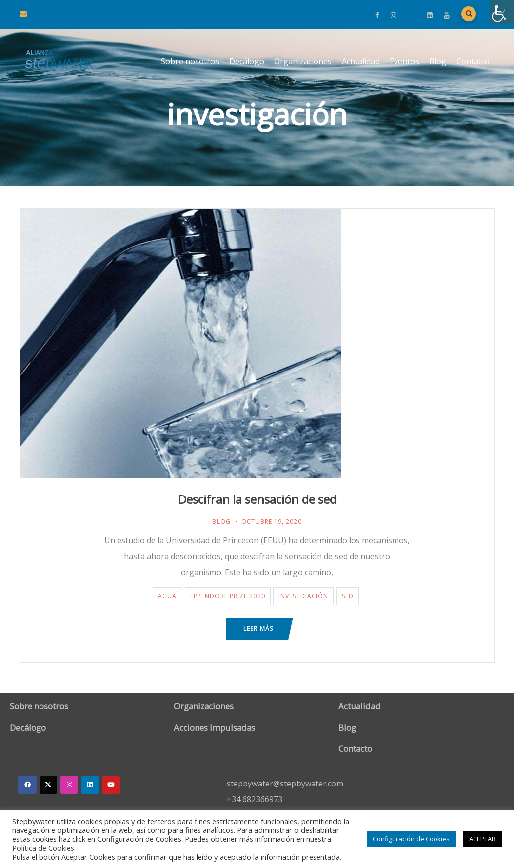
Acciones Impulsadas (214, 727)
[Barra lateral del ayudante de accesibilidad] (502, 12)
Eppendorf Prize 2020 (227, 596)
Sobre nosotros (190, 61)
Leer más (258, 628)
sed (348, 596)
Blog (437, 61)
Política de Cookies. (44, 848)
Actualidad (361, 61)
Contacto (473, 61)
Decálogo (246, 61)
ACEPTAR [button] (482, 838)
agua (167, 596)
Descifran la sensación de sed (257, 499)
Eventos (404, 61)
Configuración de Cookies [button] (411, 838)
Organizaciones (303, 61)
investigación (303, 596)
